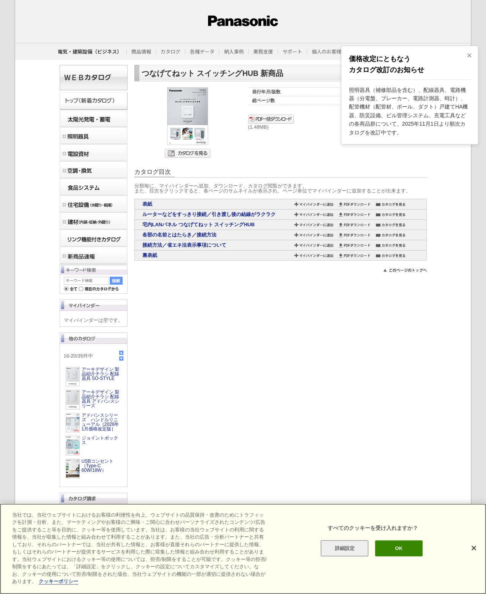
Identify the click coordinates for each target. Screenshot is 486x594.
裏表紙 (149, 255)
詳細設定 (345, 548)
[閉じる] (473, 548)
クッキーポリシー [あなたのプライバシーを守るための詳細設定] (58, 581)
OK (398, 548)
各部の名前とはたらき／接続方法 (179, 235)
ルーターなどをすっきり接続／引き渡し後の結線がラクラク (209, 214)
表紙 (147, 204)
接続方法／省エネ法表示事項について (184, 245)
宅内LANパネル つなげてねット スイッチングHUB (198, 224)
